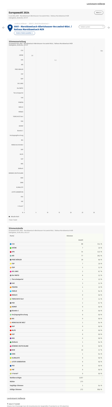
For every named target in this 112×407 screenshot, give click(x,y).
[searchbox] (92, 27)
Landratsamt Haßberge (96, 4)
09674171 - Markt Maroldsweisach (38, 23)
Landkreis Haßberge (20, 23)
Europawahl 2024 (19, 12)
